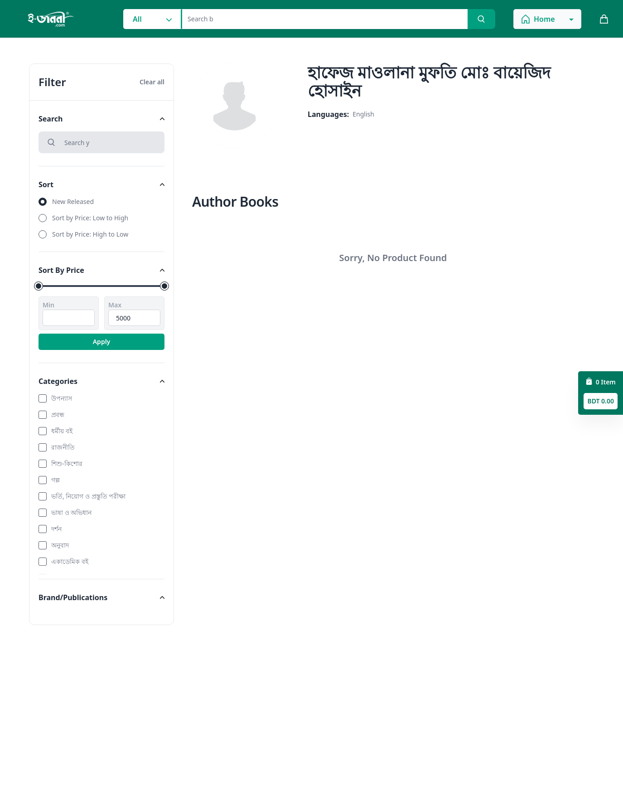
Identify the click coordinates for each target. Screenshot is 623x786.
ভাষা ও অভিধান (71, 512)
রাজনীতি (63, 447)
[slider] (38, 286)
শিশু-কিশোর (66, 463)
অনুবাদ (60, 545)
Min (48, 305)
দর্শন (56, 528)
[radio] (101, 201)
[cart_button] (604, 19)
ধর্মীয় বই (61, 431)
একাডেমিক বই (69, 561)
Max (114, 305)
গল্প (55, 479)
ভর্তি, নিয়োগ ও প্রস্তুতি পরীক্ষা (88, 496)
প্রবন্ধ (57, 414)
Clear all (152, 82)
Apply (102, 341)
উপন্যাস (61, 398)
